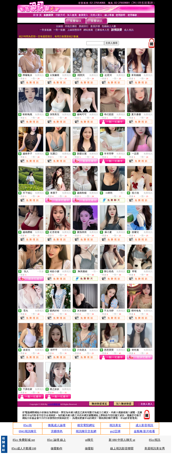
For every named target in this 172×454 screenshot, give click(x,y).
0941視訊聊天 (27, 431)
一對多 (40, 271)
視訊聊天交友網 (86, 431)
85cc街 (27, 425)
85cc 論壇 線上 (56, 439)
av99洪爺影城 (54, 404)
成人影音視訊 (144, 425)
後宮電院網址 (86, 425)
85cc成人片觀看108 (24, 448)
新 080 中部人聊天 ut (122, 439)
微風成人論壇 (57, 425)
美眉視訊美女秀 (154, 448)
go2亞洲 (115, 431)
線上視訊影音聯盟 (122, 448)
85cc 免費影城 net (24, 439)
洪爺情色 (57, 431)
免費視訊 (39, 75)
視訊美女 (115, 425)
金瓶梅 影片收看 (144, 431)
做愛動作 (56, 448)
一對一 (122, 193)
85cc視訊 (154, 439)
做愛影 (89, 448)
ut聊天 (89, 439)
